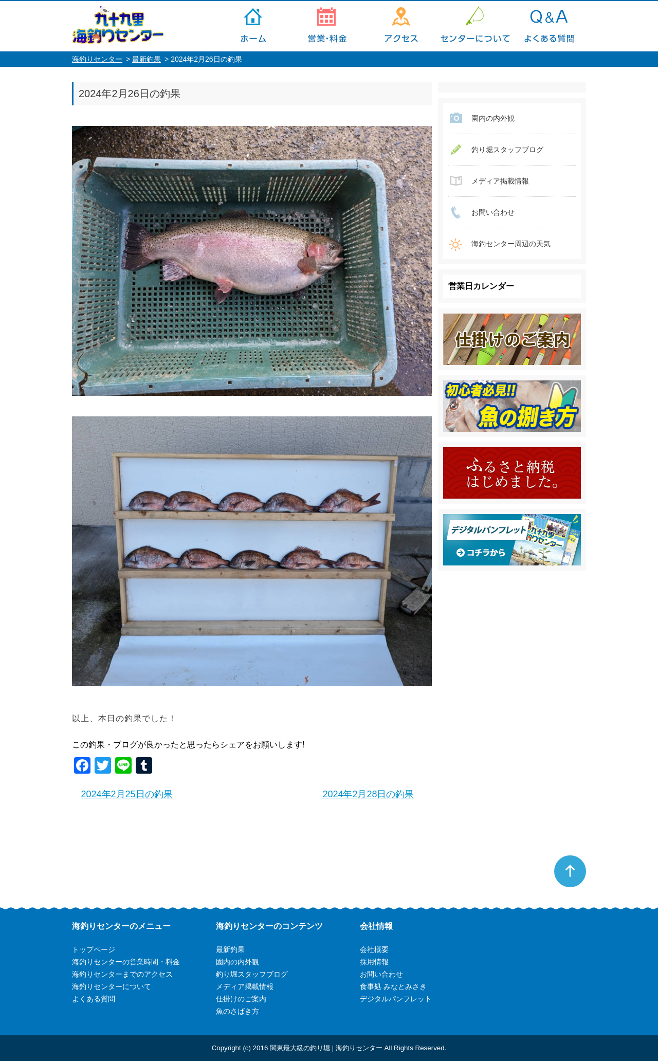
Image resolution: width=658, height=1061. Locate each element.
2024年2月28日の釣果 (368, 794)
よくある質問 (549, 26)
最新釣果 (146, 59)
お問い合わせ (493, 212)
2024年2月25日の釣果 (127, 794)
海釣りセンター (97, 59)
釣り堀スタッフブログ (507, 149)
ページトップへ (570, 871)
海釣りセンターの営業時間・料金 (327, 26)
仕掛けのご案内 (241, 998)
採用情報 (374, 961)
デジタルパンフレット (396, 998)
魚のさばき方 (237, 1011)
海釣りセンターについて (475, 26)
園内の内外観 (493, 118)
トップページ (253, 26)
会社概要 (374, 949)
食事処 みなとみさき (393, 986)
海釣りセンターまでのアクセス (401, 26)
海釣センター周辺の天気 (511, 244)
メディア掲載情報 (500, 181)
